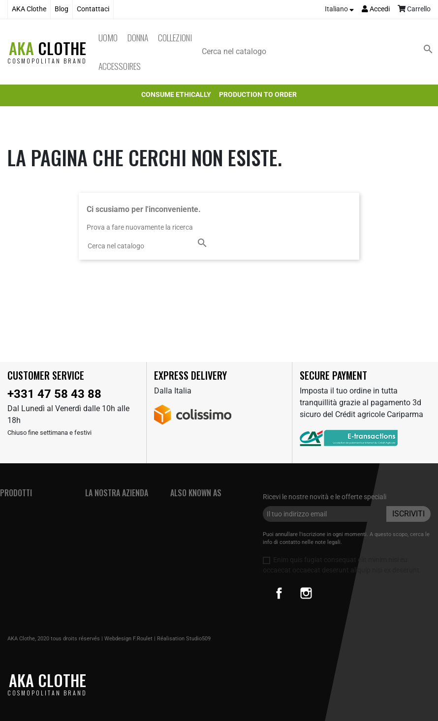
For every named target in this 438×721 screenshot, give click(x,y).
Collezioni (175, 37)
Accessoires (119, 66)
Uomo (108, 37)
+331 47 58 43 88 (54, 394)
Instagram (306, 593)
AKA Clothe (29, 9)
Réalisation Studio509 (184, 638)
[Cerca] (319, 51)
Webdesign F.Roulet (128, 638)
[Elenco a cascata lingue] (339, 9)
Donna (137, 37)
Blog (61, 9)
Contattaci (93, 9)
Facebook (279, 593)
